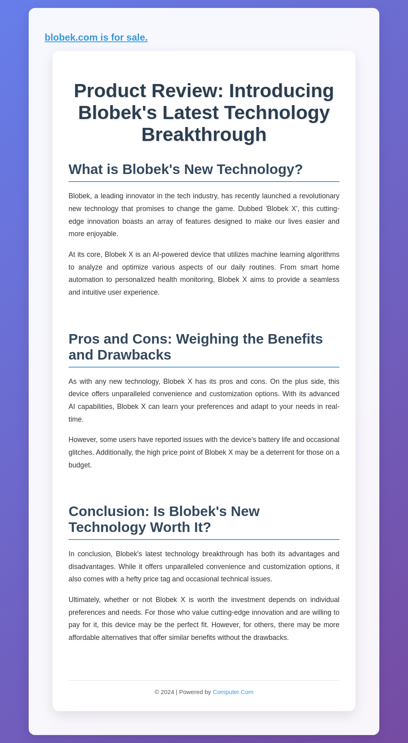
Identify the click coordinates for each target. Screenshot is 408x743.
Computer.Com (233, 691)
